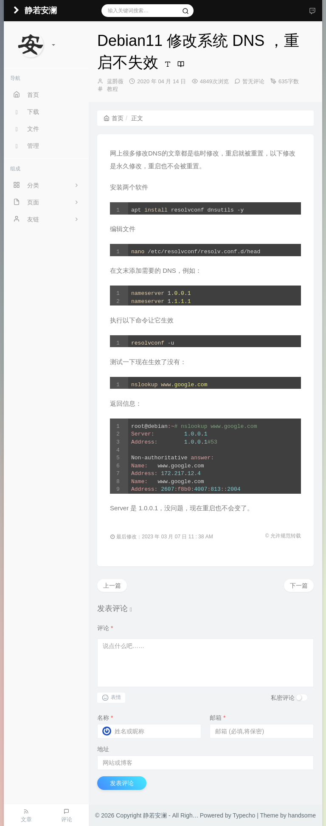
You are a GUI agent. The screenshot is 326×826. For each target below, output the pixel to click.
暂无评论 (253, 81)
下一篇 (299, 585)
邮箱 (217, 717)
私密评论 (283, 697)
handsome (302, 815)
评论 (105, 628)
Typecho (244, 815)
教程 (112, 89)
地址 (103, 749)
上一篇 (112, 585)
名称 (105, 717)
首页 (114, 118)
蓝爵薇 (115, 81)
